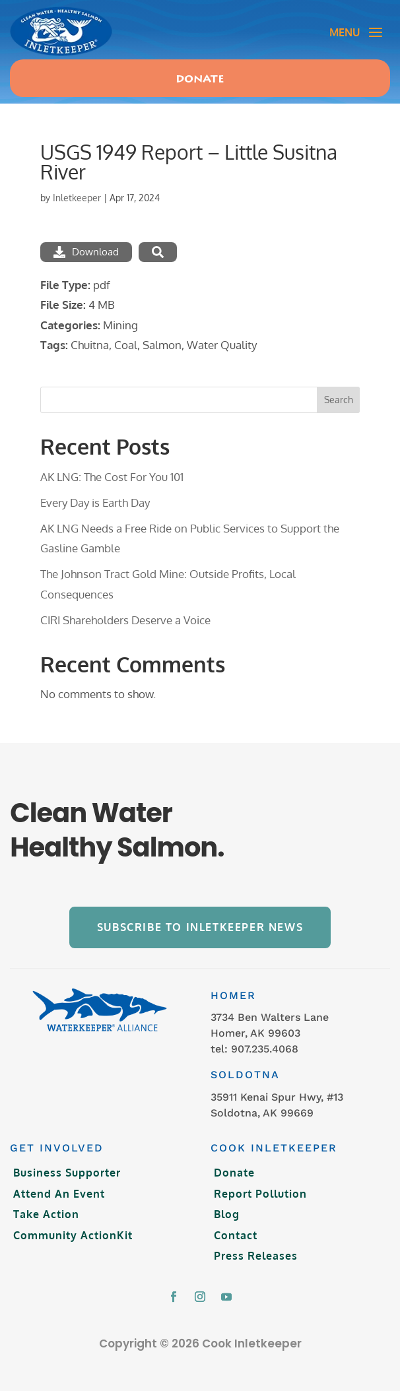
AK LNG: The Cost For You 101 (111, 477)
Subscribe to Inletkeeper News (200, 927)
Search (338, 399)
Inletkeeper (77, 197)
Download (86, 251)
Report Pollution (260, 1193)
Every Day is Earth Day (95, 502)
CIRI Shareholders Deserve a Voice (125, 620)
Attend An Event (59, 1193)
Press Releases (256, 1255)
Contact (235, 1235)
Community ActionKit (73, 1235)
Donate (200, 80)
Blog (227, 1214)
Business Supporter (67, 1172)
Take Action (46, 1214)
